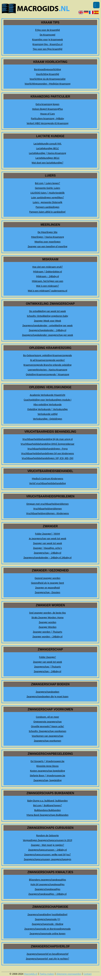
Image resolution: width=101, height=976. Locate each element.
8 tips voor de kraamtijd (47, 30)
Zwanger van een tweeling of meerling (47, 246)
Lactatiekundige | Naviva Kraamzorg (47, 153)
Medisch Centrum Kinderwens (47, 478)
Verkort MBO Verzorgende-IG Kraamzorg (47, 123)
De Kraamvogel (47, 34)
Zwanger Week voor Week (47, 320)
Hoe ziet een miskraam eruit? (47, 266)
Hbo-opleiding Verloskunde (47, 404)
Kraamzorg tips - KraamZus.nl (47, 44)
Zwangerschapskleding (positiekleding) (47, 914)
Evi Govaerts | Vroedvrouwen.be (47, 761)
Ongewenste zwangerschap (47, 721)
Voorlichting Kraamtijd (47, 74)
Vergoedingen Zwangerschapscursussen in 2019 (47, 840)
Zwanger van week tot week (47, 543)
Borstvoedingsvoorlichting (47, 69)
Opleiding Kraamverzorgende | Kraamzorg (47, 374)
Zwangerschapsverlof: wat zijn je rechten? (47, 958)
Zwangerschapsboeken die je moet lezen (47, 696)
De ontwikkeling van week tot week (47, 311)
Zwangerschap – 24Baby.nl (47, 552)
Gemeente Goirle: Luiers (47, 188)
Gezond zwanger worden (47, 578)
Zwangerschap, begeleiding (47, 780)
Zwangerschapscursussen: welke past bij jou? (47, 854)
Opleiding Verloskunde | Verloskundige (47, 409)
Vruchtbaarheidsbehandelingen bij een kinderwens (47, 453)
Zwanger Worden (47, 627)
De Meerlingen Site (47, 232)
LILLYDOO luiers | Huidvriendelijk (48, 192)
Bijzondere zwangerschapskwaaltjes (47, 879)
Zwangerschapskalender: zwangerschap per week (47, 335)
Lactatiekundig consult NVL (48, 143)
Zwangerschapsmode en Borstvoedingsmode (47, 928)
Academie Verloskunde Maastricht (47, 395)
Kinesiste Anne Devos (48, 766)
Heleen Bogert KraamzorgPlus (47, 109)
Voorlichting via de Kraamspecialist (48, 78)
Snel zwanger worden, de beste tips (47, 612)
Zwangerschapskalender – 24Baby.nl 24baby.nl (48, 557)
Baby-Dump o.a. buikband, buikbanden (47, 800)
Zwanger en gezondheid (47, 587)
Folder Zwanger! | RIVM (47, 533)
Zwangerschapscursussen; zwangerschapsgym (47, 859)
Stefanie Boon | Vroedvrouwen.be (47, 775)
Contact (87, 973)
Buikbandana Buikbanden (47, 810)
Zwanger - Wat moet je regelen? (47, 845)
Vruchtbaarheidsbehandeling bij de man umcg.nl (47, 439)
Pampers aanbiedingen (47, 207)
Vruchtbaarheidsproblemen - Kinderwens (47, 513)
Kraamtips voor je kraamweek (47, 39)
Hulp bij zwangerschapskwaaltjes (47, 884)
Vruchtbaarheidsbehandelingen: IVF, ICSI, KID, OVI (47, 458)
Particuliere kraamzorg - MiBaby (47, 118)
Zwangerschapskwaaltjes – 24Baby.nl (47, 894)
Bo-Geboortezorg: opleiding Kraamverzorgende (47, 355)
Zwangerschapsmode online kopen (47, 933)
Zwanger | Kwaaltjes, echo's (47, 548)
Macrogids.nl (30, 973)
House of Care (47, 113)
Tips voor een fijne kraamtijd (47, 49)
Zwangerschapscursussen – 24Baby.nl (47, 849)
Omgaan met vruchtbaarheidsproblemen (47, 503)
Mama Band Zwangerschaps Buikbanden (47, 815)
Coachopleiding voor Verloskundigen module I (47, 399)
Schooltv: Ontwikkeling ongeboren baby (47, 316)
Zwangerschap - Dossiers (47, 592)
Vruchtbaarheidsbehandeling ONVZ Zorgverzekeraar (47, 443)
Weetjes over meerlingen (48, 241)
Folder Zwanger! (47, 657)
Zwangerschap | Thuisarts (47, 666)
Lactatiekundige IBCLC (47, 148)
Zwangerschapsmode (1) (47, 919)
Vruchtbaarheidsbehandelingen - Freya (47, 448)
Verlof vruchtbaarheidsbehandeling (47, 483)
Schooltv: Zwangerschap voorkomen (47, 731)
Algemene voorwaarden (68, 973)
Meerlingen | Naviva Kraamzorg (47, 237)
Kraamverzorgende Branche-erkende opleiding (48, 364)
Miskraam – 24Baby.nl (47, 276)
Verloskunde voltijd (48, 414)
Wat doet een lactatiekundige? (47, 162)
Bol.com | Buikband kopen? (47, 805)
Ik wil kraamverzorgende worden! (47, 360)
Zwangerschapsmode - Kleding (47, 924)
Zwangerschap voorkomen (47, 740)
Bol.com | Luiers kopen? (47, 183)
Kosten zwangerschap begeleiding (47, 770)
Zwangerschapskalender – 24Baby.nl (47, 330)
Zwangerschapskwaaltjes (47, 889)
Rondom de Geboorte (47, 835)
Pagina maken (47, 973)
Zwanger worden (47, 622)
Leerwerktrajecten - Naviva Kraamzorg (47, 369)
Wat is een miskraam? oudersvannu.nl (47, 290)
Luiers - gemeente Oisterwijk (47, 202)
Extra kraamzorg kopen (47, 104)
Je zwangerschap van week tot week (47, 538)
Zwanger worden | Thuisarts (47, 631)
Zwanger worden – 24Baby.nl (47, 636)
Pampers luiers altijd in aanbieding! (47, 211)
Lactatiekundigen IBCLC (47, 157)
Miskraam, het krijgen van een (47, 281)
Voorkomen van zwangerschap (47, 735)
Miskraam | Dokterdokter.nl (47, 271)
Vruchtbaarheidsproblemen (47, 508)
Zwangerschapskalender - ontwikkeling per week (47, 325)
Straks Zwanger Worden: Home (47, 617)
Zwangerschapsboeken (47, 691)
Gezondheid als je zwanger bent (47, 582)
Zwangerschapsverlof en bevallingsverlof (47, 953)
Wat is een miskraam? (47, 285)
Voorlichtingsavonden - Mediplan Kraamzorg (47, 83)
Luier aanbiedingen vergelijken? (47, 197)
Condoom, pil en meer (47, 716)
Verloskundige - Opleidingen (47, 418)
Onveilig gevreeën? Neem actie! (47, 726)
